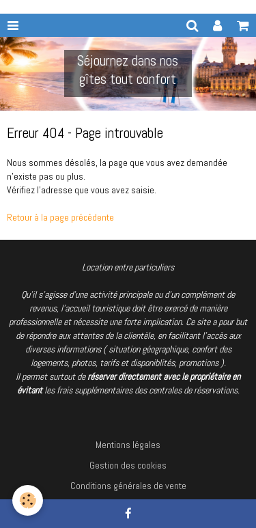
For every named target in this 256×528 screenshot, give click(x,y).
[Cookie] (27, 500)
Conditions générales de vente (128, 486)
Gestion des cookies (128, 465)
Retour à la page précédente (60, 217)
